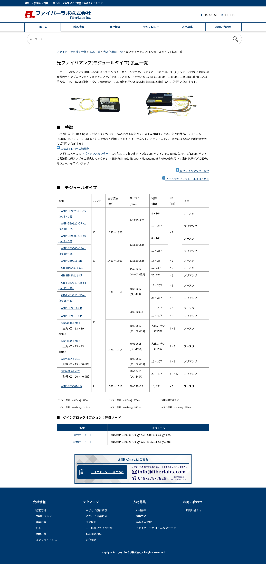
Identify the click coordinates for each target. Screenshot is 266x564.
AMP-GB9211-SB (71, 260)
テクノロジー (151, 27)
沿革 (38, 528)
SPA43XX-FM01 (70, 359)
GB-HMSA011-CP (71, 275)
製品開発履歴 (94, 534)
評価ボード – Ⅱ (82, 442)
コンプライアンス (46, 540)
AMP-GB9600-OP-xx (73, 248)
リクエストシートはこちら (107, 472)
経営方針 (40, 510)
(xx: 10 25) (66, 229)
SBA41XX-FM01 (70, 323)
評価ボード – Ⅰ (82, 435)
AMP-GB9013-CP (71, 316)
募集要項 (141, 516)
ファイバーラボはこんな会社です (156, 528)
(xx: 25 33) (66, 300)
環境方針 (40, 534)
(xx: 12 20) (66, 288)
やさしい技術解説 (96, 510)
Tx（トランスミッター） (96, 153)
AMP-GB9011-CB (71, 308)
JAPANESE (210, 15)
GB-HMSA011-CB (72, 268)
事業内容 (40, 522)
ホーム (43, 27)
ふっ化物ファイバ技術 (99, 528)
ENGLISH (230, 15)
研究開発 (91, 540)
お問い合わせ (223, 27)
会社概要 (115, 27)
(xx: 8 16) (65, 216)
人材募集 (187, 27)
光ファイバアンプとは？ (192, 171)
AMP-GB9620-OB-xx (74, 211)
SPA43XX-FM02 (70, 371)
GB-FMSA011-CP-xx (73, 295)
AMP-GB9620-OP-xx (73, 223)
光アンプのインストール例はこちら (185, 179)
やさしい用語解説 (96, 516)
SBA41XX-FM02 (70, 341)
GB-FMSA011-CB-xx (74, 283)
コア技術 (91, 522)
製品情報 (78, 27)
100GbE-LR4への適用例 (73, 148)
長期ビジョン (43, 516)
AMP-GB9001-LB (71, 386)
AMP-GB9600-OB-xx (74, 236)
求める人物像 (144, 522)
